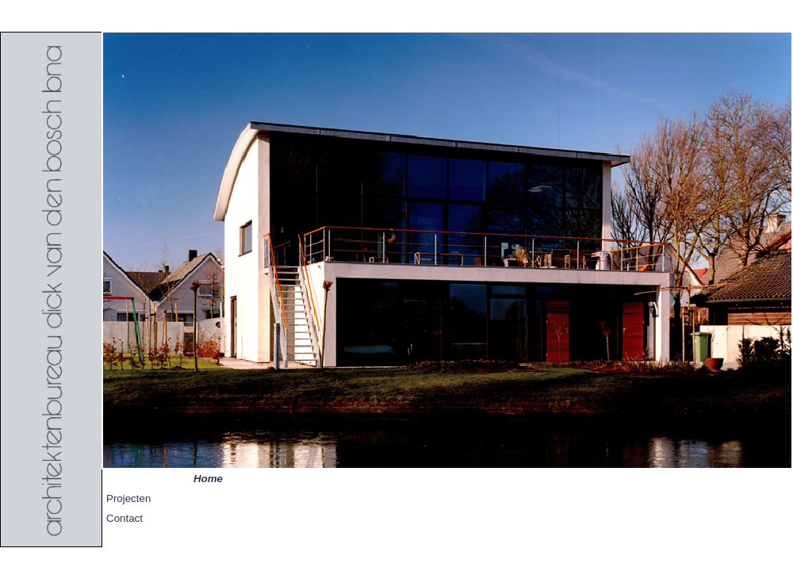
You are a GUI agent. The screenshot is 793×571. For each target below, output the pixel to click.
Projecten (128, 498)
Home (208, 479)
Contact (124, 518)
